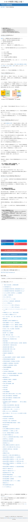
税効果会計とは (6, 442)
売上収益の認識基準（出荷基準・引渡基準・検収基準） (14, 357)
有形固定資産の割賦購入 (8, 416)
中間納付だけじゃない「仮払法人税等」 (11, 312)
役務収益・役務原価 (7, 381)
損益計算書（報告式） (7, 399)
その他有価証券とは (7, 286)
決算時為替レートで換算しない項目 (10, 430)
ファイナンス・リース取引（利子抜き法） (11, 305)
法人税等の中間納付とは (8, 434)
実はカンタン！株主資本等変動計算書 (10, 375)
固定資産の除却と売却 (7, 351)
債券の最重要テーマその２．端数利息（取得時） (13, 324)
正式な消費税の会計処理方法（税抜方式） (11, 428)
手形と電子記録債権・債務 (8, 383)
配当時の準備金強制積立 (8, 474)
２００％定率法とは (7, 486)
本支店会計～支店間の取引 (8, 418)
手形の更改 (5, 389)
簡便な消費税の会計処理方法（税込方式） (11, 444)
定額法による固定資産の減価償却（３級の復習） (13, 373)
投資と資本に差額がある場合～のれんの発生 (12, 393)
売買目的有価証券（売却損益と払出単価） (11, 361)
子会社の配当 (5, 369)
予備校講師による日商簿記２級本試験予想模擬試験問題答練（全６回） (13, 278)
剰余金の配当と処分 (7, 330)
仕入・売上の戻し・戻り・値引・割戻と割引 (12, 316)
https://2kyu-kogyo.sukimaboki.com (8, 272)
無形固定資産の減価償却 (8, 440)
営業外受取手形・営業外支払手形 (10, 344)
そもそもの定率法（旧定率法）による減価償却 (12, 292)
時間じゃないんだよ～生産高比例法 (10, 411)
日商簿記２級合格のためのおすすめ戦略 (11, 407)
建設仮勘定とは (6, 377)
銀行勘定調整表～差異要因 (8, 478)
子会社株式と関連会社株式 (8, 371)
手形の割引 (5, 387)
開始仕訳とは (5, 482)
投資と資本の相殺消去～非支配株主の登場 (11, 397)
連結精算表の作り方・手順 (8, 472)
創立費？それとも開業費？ (8, 332)
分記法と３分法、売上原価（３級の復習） (11, 328)
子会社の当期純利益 (7, 367)
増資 (4, 355)
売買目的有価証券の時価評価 (9, 359)
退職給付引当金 (6, 453)
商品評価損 (5, 340)
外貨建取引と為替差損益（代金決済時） (11, 363)
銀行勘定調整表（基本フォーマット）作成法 (12, 476)
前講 (2, 38)
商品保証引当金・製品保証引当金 (10, 338)
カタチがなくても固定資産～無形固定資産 (11, 301)
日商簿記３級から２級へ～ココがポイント (11, 409)
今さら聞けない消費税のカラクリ (10, 314)
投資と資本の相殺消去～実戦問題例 (10, 395)
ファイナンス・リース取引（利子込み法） (11, 307)
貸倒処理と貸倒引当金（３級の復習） (10, 449)
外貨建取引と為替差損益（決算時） (10, 365)
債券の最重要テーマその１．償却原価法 (11, 322)
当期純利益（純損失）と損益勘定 (10, 379)
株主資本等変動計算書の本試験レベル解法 (11, 422)
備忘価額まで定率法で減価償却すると (10, 320)
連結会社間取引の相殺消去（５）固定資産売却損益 (13, 466)
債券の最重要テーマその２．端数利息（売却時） (13, 326)
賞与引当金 (5, 451)
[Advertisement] (14, 17)
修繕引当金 (5, 318)
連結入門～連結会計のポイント (9, 470)
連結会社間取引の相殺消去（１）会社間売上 (12, 457)
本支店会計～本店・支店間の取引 (10, 420)
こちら (25, 503)
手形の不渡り (5, 385)
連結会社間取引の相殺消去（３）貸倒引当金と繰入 (13, 461)
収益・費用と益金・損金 (8, 334)
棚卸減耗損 (5, 426)
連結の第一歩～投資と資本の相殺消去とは (11, 455)
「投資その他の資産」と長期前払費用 (10, 284)
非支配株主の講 (8, 123)
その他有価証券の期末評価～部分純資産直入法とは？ (14, 290)
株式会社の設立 (6, 424)
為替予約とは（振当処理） (8, 438)
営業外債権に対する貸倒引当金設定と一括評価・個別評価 (14, 342)
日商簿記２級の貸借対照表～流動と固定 (11, 405)
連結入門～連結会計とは (8, 468)
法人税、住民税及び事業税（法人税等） (11, 432)
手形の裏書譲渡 (6, 391)
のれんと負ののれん (7, 296)
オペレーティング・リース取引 (9, 299)
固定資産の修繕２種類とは (8, 347)
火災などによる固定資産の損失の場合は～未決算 (13, 436)
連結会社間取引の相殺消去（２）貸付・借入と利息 (13, 459)
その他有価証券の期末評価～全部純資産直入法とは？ (14, 288)
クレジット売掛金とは (7, 303)
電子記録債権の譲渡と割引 (8, 484)
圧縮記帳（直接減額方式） (8, 353)
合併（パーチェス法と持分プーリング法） (11, 336)
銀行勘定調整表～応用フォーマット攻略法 (11, 480)
